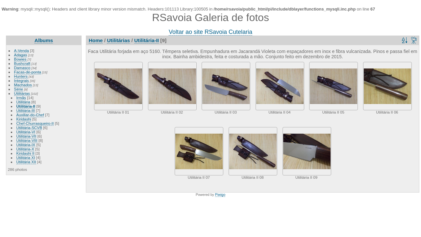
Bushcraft (22, 63)
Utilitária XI (25, 157)
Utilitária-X (25, 149)
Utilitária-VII (26, 136)
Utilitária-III (25, 110)
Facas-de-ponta (27, 72)
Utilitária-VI (26, 132)
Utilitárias (22, 93)
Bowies (20, 59)
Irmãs (21, 97)
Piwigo (220, 195)
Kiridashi (23, 119)
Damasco (22, 68)
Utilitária (23, 102)
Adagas (20, 55)
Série (18, 89)
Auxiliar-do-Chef (30, 115)
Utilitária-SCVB (29, 127)
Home (96, 40)
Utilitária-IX (26, 145)
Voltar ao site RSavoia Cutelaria (210, 32)
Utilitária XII (26, 162)
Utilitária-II (26, 106)
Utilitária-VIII (26, 140)
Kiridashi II (25, 153)
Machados (23, 85)
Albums (44, 40)
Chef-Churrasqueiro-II (35, 123)
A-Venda (21, 50)
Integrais (21, 80)
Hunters (21, 76)
